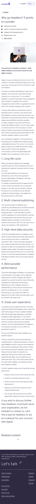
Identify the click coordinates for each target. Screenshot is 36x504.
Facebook (31, 473)
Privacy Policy (5, 486)
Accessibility (5, 480)
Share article (6, 38)
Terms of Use (5, 493)
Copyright (4, 489)
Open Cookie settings (8, 496)
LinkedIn (31, 477)
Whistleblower (5, 477)
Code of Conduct (6, 473)
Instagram (31, 480)
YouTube (31, 483)
